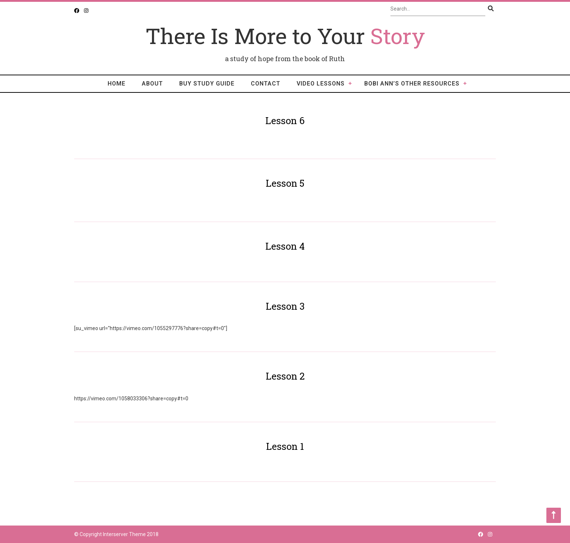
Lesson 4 (285, 246)
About (152, 83)
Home (116, 83)
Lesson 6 (285, 120)
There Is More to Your (285, 35)
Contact (265, 83)
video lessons (321, 83)
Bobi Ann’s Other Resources (411, 83)
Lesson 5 (285, 183)
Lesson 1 (285, 446)
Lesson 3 (285, 306)
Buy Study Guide (206, 83)
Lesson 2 (285, 376)
